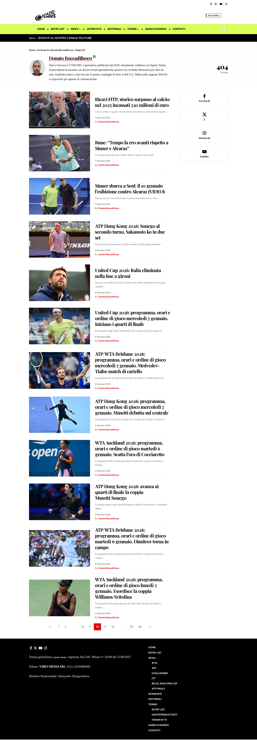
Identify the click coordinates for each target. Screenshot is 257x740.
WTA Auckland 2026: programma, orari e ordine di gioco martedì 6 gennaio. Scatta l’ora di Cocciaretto (129, 448)
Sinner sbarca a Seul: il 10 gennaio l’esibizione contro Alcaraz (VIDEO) (129, 189)
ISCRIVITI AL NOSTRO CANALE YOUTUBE (65, 38)
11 (105, 626)
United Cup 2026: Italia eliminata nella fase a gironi (128, 273)
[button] (225, 15)
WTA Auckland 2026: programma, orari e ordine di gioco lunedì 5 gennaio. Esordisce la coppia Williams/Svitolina (129, 588)
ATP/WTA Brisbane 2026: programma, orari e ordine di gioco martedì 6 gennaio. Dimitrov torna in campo (131, 538)
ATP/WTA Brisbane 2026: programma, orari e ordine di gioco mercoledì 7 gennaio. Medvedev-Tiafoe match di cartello (130, 362)
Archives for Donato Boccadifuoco (55, 50)
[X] (216, 4)
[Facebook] (211, 4)
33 (131, 626)
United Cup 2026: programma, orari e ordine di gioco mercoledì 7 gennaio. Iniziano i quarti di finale (132, 318)
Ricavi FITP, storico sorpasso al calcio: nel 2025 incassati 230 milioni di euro (132, 102)
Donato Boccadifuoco (108, 121)
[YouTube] (221, 4)
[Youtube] (204, 154)
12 (113, 626)
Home (32, 50)
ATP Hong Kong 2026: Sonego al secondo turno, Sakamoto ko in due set (130, 232)
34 (140, 626)
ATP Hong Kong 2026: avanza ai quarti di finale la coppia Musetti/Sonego (127, 492)
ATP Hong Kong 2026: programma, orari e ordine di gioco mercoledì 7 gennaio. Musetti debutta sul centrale (131, 407)
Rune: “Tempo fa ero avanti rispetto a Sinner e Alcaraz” (131, 145)
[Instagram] (226, 4)
